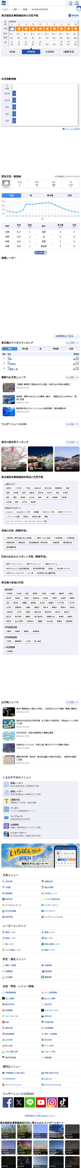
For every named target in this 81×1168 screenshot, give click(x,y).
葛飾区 (51, 603)
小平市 (19, 612)
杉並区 (63, 598)
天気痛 (7, 100)
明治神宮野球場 (39, 569)
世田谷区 (36, 598)
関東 (15, 9)
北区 (8, 603)
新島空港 (21, 543)
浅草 (16, 502)
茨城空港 (56, 543)
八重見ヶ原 (12, 369)
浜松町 (22, 497)
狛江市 (8, 617)
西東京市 (30, 621)
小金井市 (9, 612)
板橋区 (24, 603)
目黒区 (17, 598)
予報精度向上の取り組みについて (40, 1116)
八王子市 (71, 603)
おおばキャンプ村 (23, 512)
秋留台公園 (36, 517)
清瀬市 (27, 617)
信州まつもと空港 (43, 538)
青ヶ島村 (37, 641)
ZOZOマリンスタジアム (15, 573)
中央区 (19, 594)
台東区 (52, 594)
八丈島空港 (58, 538)
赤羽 (24, 493)
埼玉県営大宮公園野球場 (46, 573)
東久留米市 (38, 617)
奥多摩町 (69, 621)
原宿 (8, 493)
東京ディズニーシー (34, 564)
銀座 (40, 497)
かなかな (9, 512)
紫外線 (7, 93)
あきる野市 (19, 621)
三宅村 (8, 641)
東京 (8, 497)
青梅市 (36, 607)
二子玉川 (18, 488)
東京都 (25, 9)
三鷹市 (27, 607)
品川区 (8, 598)
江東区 (70, 594)
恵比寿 (40, 493)
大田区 (26, 598)
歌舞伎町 (58, 488)
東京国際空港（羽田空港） (39, 543)
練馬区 (33, 603)
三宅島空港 (70, 538)
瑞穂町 (40, 621)
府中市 (45, 607)
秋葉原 (54, 497)
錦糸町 (33, 502)
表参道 (31, 493)
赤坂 (57, 493)
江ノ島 (30, 573)
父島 (9, 359)
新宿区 (35, 594)
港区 (27, 594)
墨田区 (61, 594)
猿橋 (46, 517)
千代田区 (9, 594)
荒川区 (15, 603)
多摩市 (61, 617)
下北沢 (27, 488)
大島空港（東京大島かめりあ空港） (19, 538)
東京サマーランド (65, 512)
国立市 (57, 612)
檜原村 (59, 621)
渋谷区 (45, 598)
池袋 (67, 488)
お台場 (8, 502)
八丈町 (27, 641)
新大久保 (48, 488)
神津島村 (36, 631)
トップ (5, 9)
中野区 (54, 598)
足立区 (42, 603)
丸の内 (31, 497)
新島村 (26, 631)
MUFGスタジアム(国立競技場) (17, 569)
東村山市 (37, 612)
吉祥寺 (8, 488)
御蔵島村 (18, 641)
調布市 (63, 607)
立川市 (8, 607)
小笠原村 (9, 651)
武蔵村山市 (51, 617)
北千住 (24, 502)
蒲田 (15, 497)
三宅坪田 (11, 364)
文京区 (44, 594)
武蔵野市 (18, 607)
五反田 (65, 493)
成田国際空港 (11, 547)
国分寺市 (48, 612)
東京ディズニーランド (14, 564)
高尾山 (25, 517)
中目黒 (15, 493)
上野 (47, 497)
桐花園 (36, 512)
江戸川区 (60, 603)
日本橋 (63, 497)
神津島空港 (10, 543)
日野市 (27, 612)
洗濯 (7, 120)
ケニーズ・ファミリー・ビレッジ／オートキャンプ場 (26, 521)
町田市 (72, 607)
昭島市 (54, 607)
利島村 (17, 631)
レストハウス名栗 (12, 517)
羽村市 (8, 621)
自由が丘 (37, 488)
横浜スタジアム (51, 564)
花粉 (7, 114)
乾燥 (7, 107)
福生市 (66, 612)
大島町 (8, 631)
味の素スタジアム (64, 569)
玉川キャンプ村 (48, 512)
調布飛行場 (67, 543)
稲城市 (70, 617)
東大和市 (18, 617)
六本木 (49, 493)
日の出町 (50, 621)
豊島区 (72, 598)
